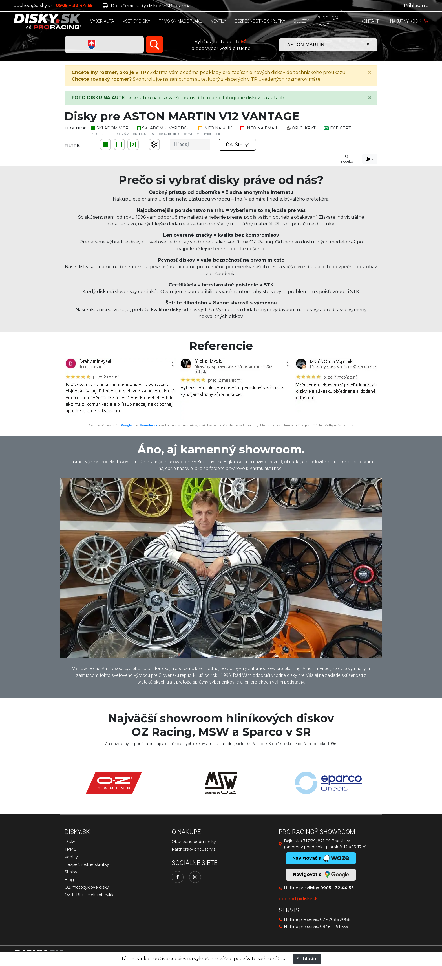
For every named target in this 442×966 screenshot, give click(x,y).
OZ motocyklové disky (87, 887)
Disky (70, 841)
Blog (69, 879)
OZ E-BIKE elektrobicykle (90, 894)
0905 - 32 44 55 (337, 887)
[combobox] (369, 159)
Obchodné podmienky (194, 841)
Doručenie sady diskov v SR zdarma (147, 5)
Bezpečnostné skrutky (87, 864)
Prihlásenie (416, 5)
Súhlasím (307, 958)
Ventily (71, 856)
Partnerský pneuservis (193, 849)
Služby (71, 872)
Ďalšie (237, 144)
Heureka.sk (148, 425)
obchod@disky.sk (33, 5)
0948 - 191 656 (334, 926)
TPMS (70, 849)
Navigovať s (321, 874)
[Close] (369, 72)
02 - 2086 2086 (335, 919)
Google (126, 425)
